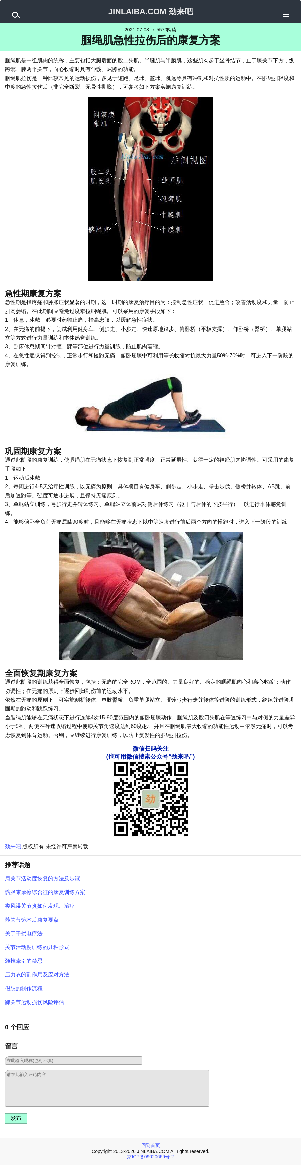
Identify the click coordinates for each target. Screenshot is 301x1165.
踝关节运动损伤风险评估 (34, 1002)
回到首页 (150, 1145)
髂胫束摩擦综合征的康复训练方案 (45, 892)
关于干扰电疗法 (24, 933)
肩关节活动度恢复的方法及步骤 (42, 878)
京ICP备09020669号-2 (150, 1156)
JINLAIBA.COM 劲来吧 (150, 11)
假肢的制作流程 (24, 988)
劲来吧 (13, 846)
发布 (16, 1118)
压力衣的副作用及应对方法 (37, 974)
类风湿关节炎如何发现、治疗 (40, 906)
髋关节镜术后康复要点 (32, 920)
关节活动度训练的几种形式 (37, 947)
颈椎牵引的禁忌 (24, 961)
